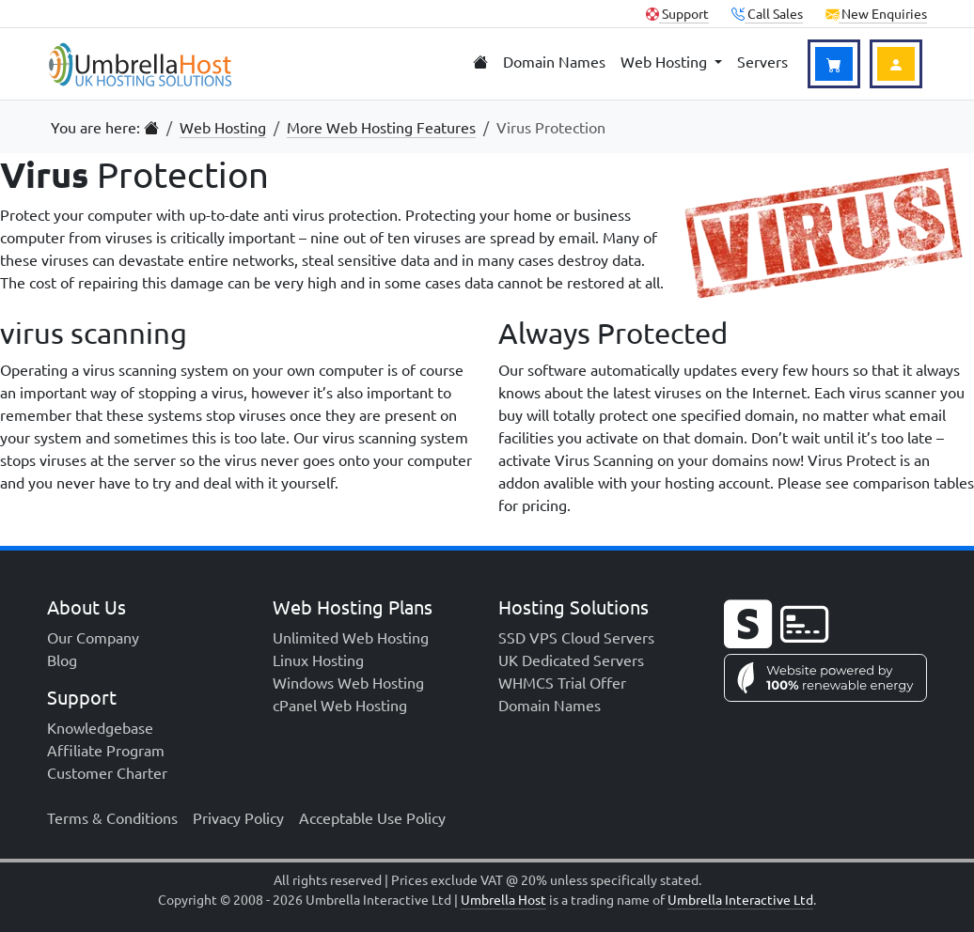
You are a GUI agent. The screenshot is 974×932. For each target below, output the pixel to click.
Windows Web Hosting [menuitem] (348, 682)
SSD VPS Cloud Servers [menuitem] (576, 637)
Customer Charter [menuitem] (107, 772)
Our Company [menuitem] (93, 637)
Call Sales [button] (767, 13)
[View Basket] (833, 63)
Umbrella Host (503, 899)
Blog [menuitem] (62, 659)
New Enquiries (876, 13)
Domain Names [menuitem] (554, 61)
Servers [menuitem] (762, 61)
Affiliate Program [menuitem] (106, 749)
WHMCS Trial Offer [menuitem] (562, 682)
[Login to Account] (895, 63)
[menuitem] (480, 62)
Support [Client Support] (677, 13)
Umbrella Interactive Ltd (740, 899)
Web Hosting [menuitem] (666, 61)
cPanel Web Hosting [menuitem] (340, 704)
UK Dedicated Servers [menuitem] (571, 659)
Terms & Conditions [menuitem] (112, 817)
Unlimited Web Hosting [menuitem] (351, 637)
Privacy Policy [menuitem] (238, 817)
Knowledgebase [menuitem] (100, 727)
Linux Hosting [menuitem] (318, 659)
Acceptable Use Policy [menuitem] (372, 817)
